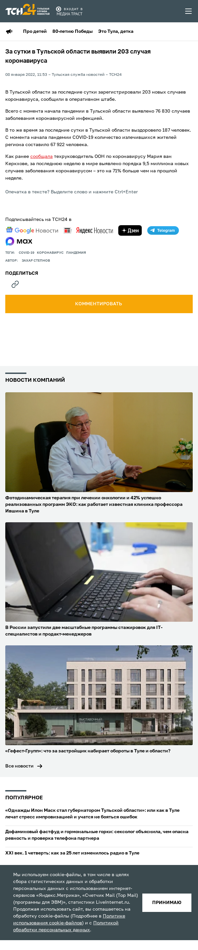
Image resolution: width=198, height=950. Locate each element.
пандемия (76, 252)
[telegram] (163, 230)
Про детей (35, 31)
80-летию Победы (72, 31)
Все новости (19, 766)
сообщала (41, 156)
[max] (19, 241)
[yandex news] (88, 230)
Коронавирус (50, 252)
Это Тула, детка (115, 31)
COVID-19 (26, 252)
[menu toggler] (189, 11)
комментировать (99, 304)
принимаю (167, 902)
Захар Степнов (36, 260)
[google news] (32, 230)
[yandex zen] (130, 230)
